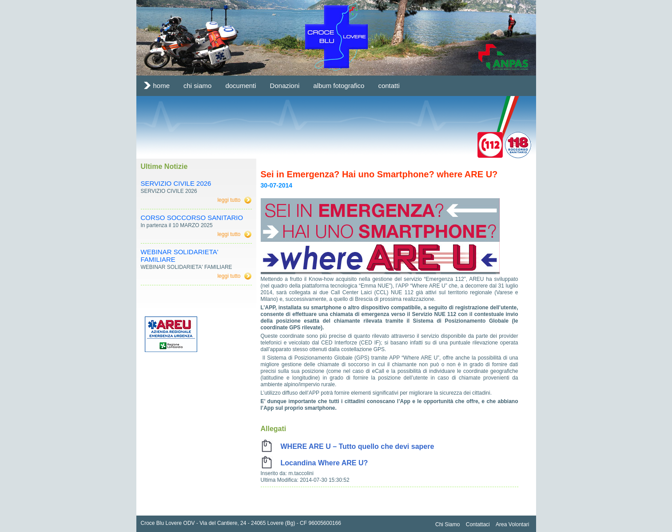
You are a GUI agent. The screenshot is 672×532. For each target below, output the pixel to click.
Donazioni (285, 85)
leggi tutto (228, 200)
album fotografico (338, 85)
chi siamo (197, 85)
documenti (240, 85)
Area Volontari (512, 524)
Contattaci (478, 524)
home (161, 85)
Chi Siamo (447, 524)
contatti (388, 85)
